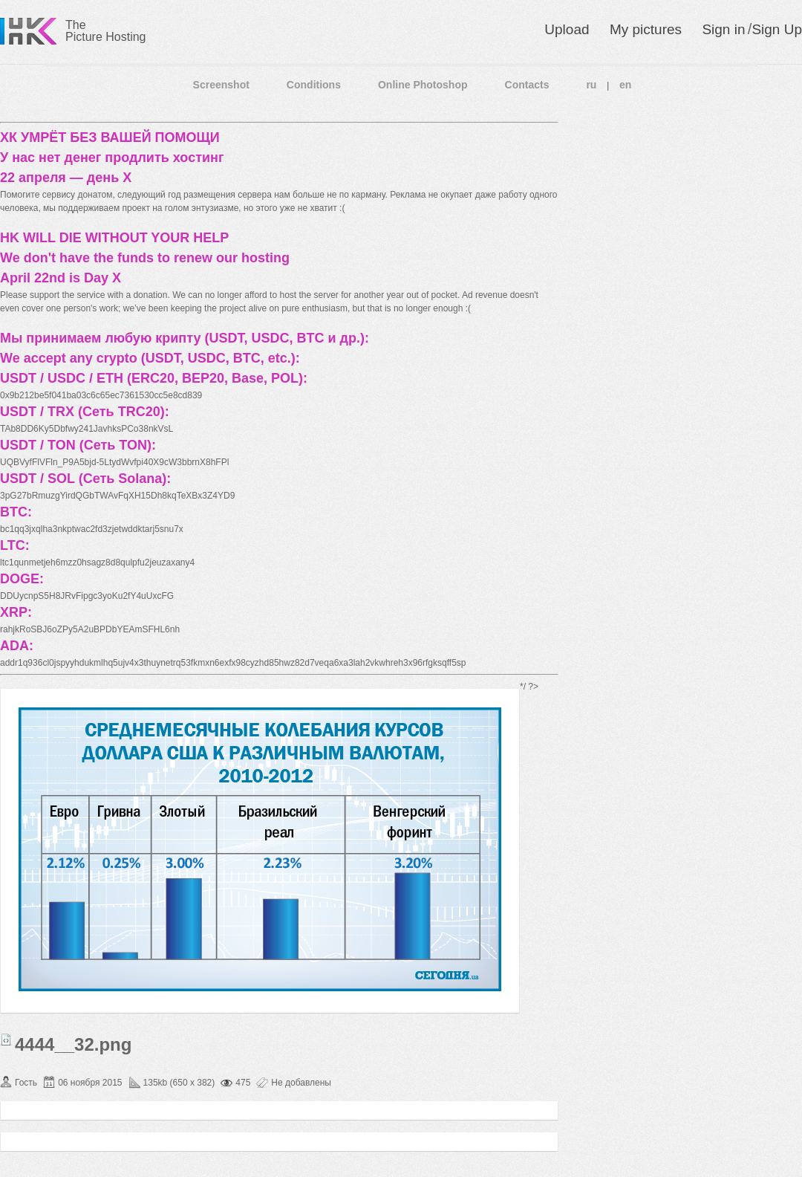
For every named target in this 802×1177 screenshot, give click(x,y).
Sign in (723, 29)
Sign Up (777, 29)
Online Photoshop (423, 85)
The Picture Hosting (105, 31)
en (625, 85)
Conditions (314, 85)
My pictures (646, 29)
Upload (566, 29)
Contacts (527, 85)
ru (591, 85)
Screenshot (221, 85)
